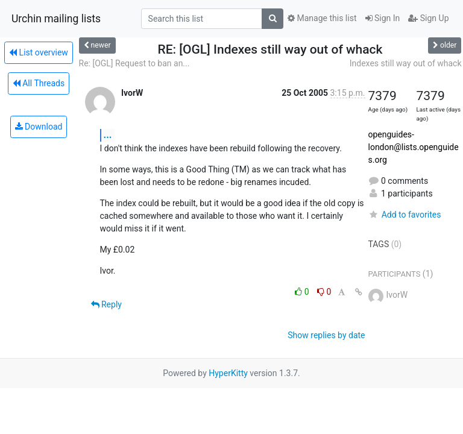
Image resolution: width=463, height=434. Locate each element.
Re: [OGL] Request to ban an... (134, 63)
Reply (106, 304)
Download (39, 126)
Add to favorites (404, 214)
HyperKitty (228, 373)
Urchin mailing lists (56, 19)
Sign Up (428, 18)
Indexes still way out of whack (406, 63)
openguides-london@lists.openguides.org (413, 147)
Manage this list (322, 18)
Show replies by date (326, 335)
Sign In (382, 18)
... (108, 134)
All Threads (39, 83)
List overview (38, 52)
